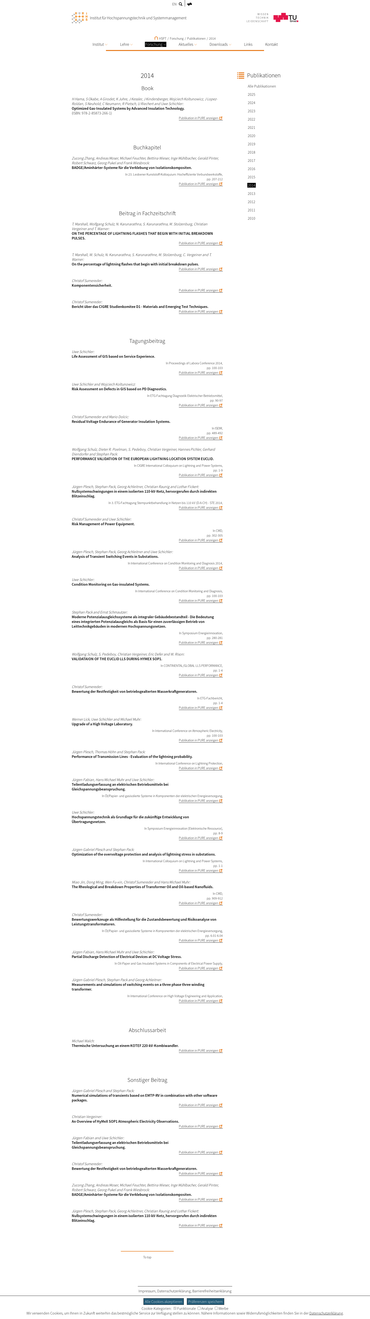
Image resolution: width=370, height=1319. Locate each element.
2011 (251, 210)
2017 (251, 160)
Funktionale (184, 1308)
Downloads (220, 44)
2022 (251, 119)
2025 (251, 94)
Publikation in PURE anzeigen (198, 118)
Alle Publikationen (262, 86)
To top (147, 1257)
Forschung (155, 44)
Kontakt (271, 44)
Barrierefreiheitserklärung (211, 1291)
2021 (251, 127)
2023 (251, 111)
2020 (251, 135)
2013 (251, 193)
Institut (99, 44)
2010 (251, 218)
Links (248, 44)
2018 (251, 152)
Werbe (221, 1308)
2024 (251, 102)
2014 (212, 38)
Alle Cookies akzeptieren (163, 1301)
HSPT (160, 38)
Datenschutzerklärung (174, 1291)
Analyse (205, 1308)
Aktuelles (188, 44)
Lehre (126, 44)
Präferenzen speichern (205, 1301)
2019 (251, 144)
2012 (251, 201)
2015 (251, 177)
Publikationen (196, 38)
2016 (251, 168)
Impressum (147, 1291)
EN (174, 4)
